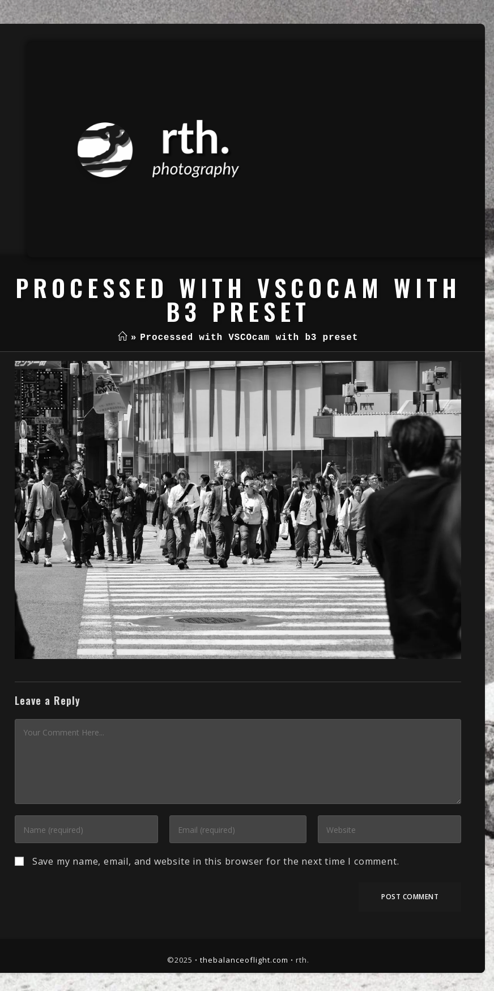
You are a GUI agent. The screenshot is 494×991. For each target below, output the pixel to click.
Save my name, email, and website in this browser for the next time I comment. (215, 861)
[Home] (122, 338)
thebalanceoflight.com (244, 960)
